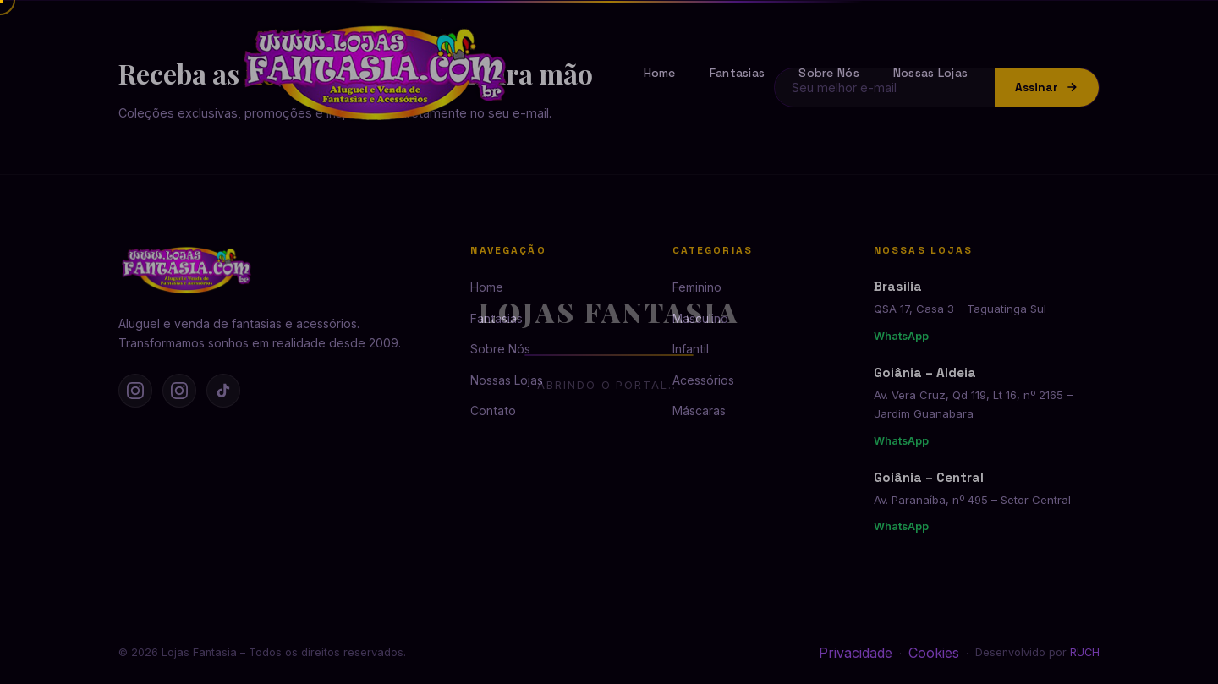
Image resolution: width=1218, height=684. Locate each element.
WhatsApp (901, 336)
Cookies (933, 652)
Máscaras (699, 410)
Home (660, 72)
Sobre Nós (828, 72)
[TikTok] (223, 391)
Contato (493, 410)
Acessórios (703, 380)
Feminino (696, 287)
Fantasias (737, 72)
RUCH (1085, 652)
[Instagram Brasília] (135, 391)
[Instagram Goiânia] (179, 391)
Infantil (690, 349)
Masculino (700, 318)
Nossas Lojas (930, 72)
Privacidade (855, 652)
